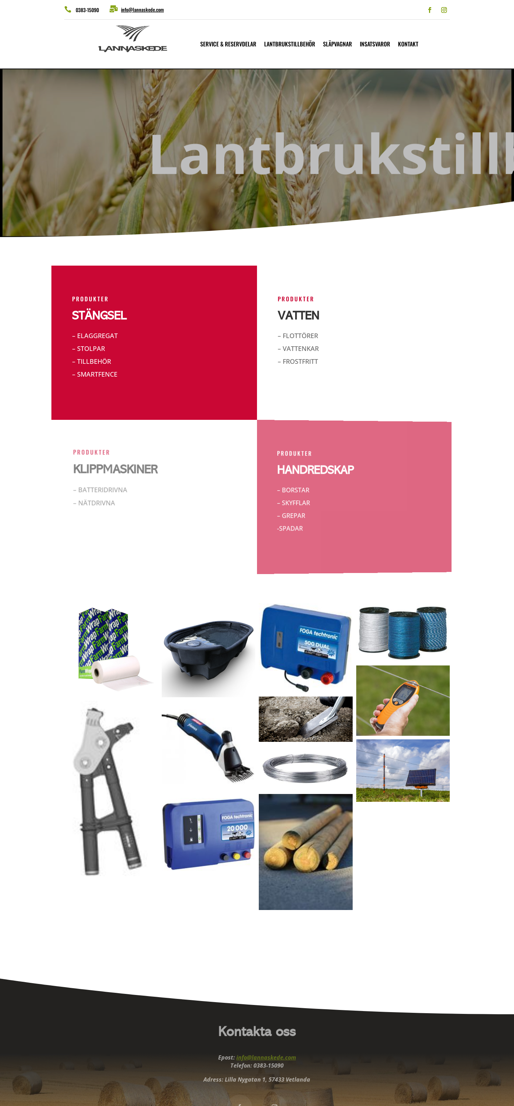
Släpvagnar (337, 44)
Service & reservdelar (228, 44)
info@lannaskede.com (142, 9)
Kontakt (408, 44)
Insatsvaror (375, 44)
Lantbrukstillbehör (289, 44)
